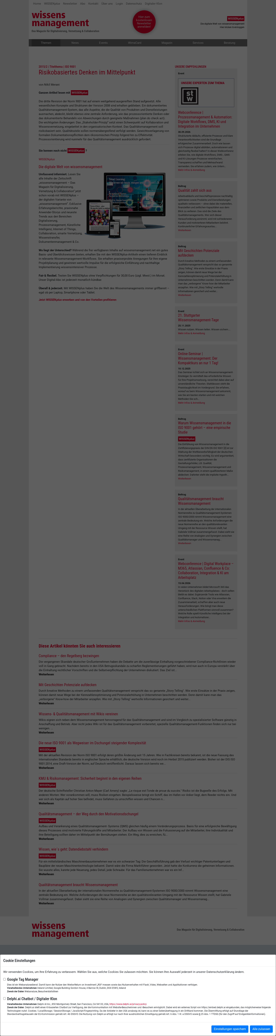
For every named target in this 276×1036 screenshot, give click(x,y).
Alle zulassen (261, 1029)
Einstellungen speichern (230, 1029)
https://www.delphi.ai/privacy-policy (128, 1004)
